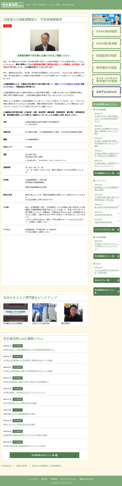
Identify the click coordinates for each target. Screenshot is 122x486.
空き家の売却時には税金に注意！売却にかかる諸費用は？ (26, 382)
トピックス (17, 410)
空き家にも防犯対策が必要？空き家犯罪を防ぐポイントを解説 (28, 371)
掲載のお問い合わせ (86, 479)
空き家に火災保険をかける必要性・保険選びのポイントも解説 (28, 360)
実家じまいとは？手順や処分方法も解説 (19, 424)
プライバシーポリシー (68, 479)
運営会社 (44, 479)
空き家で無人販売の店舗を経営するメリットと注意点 (24, 446)
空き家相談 (17, 346)
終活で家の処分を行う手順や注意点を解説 (20, 403)
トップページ (33, 479)
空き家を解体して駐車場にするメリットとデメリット (24, 392)
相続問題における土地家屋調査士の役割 (19, 414)
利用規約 (54, 479)
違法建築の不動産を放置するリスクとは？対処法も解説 (25, 435)
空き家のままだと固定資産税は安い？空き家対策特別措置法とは (28, 350)
